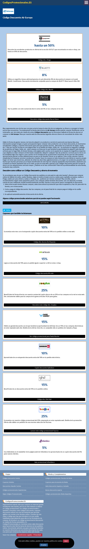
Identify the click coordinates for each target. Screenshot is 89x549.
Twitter (7, 210)
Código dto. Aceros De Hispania (44, 242)
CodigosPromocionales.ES (17, 2)
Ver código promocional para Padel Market (44, 336)
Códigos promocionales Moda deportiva (58, 494)
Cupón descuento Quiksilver (44, 368)
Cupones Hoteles (8, 482)
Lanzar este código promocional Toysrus (44, 431)
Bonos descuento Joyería (53, 490)
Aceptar (43, 545)
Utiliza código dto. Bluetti (44, 89)
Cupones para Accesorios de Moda (56, 482)
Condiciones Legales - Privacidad (29, 535)
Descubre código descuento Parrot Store (44, 119)
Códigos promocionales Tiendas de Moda (58, 478)
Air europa (44, 203)
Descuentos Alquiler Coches (12, 486)
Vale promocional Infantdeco (44, 462)
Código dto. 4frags (44, 60)
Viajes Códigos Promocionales (12, 494)
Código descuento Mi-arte (44, 273)
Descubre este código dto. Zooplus (44, 305)
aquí (66, 541)
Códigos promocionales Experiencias (14, 490)
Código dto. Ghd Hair (44, 399)
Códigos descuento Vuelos (11, 478)
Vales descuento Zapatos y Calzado (57, 486)
